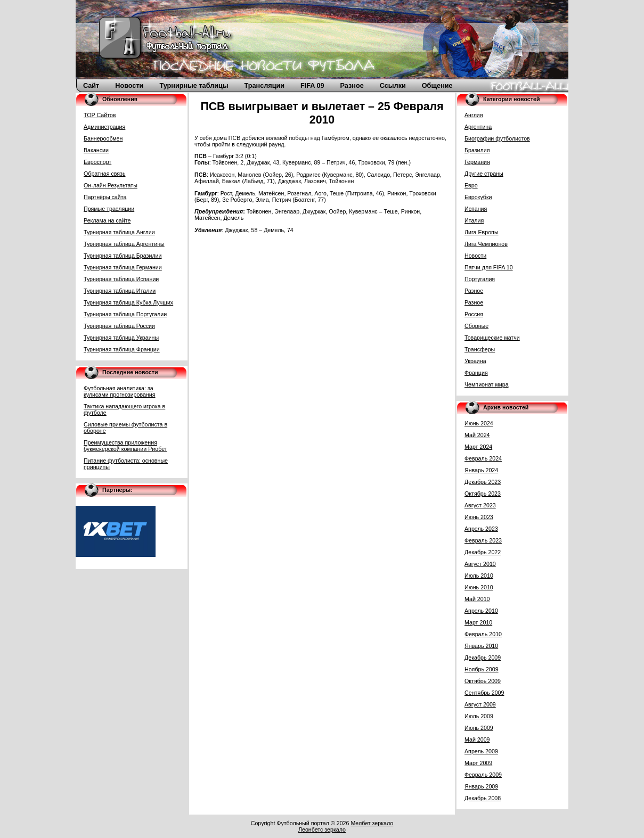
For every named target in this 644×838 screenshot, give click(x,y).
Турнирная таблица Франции (122, 349)
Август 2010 (480, 564)
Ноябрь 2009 (481, 669)
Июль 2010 (478, 575)
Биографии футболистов (497, 138)
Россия (473, 314)
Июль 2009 (478, 716)
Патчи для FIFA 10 (488, 267)
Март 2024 (478, 446)
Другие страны (483, 173)
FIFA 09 (312, 85)
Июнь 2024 (478, 423)
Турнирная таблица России (119, 326)
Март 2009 (478, 763)
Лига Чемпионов (486, 244)
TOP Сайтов (100, 115)
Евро (471, 185)
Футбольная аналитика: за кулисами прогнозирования (120, 391)
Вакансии (96, 150)
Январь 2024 (481, 470)
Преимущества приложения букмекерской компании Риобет (125, 445)
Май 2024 (477, 435)
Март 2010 (478, 622)
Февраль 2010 (483, 634)
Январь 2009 (481, 786)
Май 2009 (477, 739)
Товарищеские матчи (492, 337)
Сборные (476, 326)
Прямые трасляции (109, 209)
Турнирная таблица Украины (121, 337)
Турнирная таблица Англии (119, 232)
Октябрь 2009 (482, 681)
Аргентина (478, 127)
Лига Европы (481, 232)
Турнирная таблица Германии (123, 267)
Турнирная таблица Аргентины (124, 244)
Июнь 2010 (478, 587)
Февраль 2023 (483, 540)
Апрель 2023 (481, 528)
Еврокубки (478, 197)
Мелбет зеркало (371, 823)
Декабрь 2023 (482, 482)
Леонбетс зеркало (322, 829)
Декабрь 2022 (482, 552)
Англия (473, 115)
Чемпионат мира (486, 384)
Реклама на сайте (107, 220)
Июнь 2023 (478, 517)
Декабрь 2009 (482, 657)
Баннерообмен (103, 138)
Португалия (479, 279)
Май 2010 (477, 599)
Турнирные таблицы (193, 85)
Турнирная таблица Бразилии (123, 255)
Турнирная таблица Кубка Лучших (128, 302)
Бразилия (477, 150)
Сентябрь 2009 (484, 692)
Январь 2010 (481, 646)
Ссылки (393, 85)
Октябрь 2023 (482, 493)
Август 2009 (480, 704)
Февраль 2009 (483, 774)
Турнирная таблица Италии (120, 290)
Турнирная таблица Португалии (125, 314)
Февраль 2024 (483, 458)
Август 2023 (480, 505)
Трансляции (264, 85)
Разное (352, 85)
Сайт (91, 85)
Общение (437, 85)
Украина (475, 361)
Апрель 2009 (481, 751)
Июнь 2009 (478, 728)
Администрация (104, 127)
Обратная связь (105, 173)
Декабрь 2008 (482, 798)
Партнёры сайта (105, 197)
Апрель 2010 (481, 610)
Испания (475, 209)
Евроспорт (97, 162)
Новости (129, 85)
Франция (476, 372)
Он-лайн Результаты (110, 185)
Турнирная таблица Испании (121, 279)
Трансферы (479, 349)
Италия (474, 220)
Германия (477, 162)
